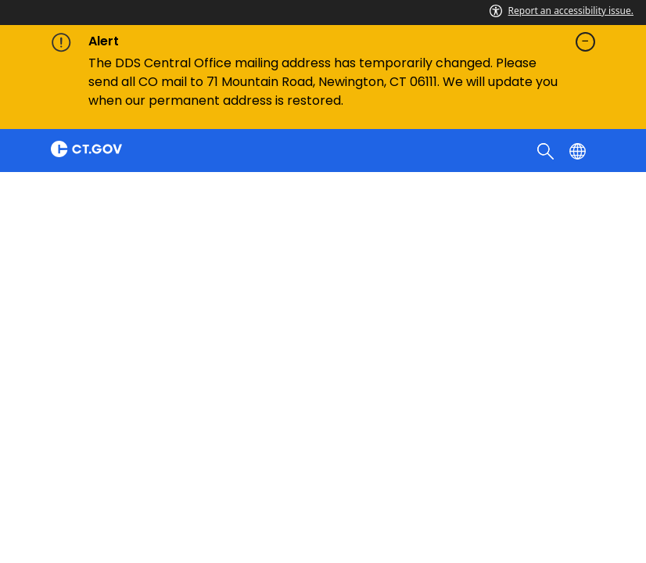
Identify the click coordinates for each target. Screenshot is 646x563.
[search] (547, 150)
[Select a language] (579, 150)
